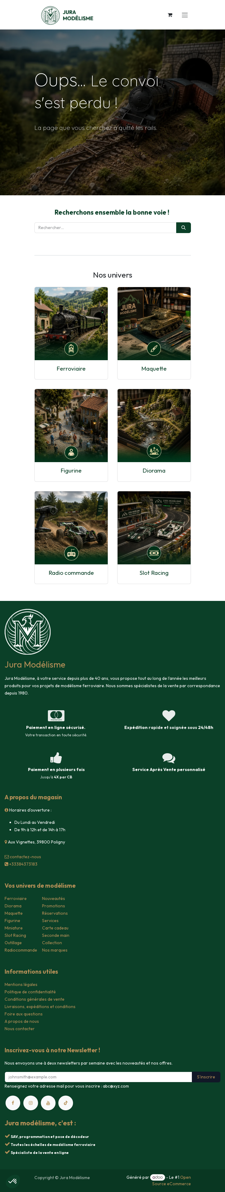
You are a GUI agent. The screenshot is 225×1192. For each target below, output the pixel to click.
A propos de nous (22, 1021)
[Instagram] (30, 1103)
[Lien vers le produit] (71, 323)
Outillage (13, 942)
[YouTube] (48, 1103)
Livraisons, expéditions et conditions (40, 1006)
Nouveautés (53, 898)
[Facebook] (13, 1103)
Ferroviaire (71, 368)
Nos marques (55, 950)
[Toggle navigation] (185, 14)
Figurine (71, 470)
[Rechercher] (183, 227)
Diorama (153, 470)
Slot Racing (154, 572)
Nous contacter (20, 1028)
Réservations (55, 913)
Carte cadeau (55, 928)
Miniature (14, 928)
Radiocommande (21, 950)
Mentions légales (21, 984)
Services (50, 920)
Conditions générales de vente (34, 999)
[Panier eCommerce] (170, 15)
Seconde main (55, 935)
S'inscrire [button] (206, 1077)
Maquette (154, 368)
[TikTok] (65, 1103)
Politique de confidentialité (30, 992)
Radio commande (71, 572)
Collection (52, 942)
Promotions (53, 906)
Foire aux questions (24, 1014)
